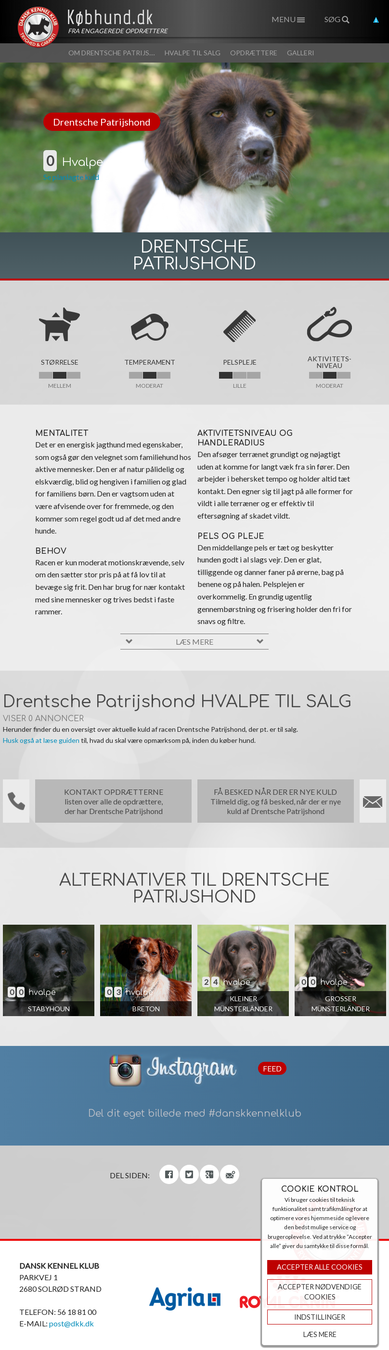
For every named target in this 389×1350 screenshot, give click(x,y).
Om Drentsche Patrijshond (118, 53)
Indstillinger (319, 1317)
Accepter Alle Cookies (320, 1267)
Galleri (300, 53)
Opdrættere (253, 53)
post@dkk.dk (71, 1323)
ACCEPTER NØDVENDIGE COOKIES (320, 1292)
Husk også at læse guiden (41, 740)
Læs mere (320, 1334)
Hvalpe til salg (192, 53)
